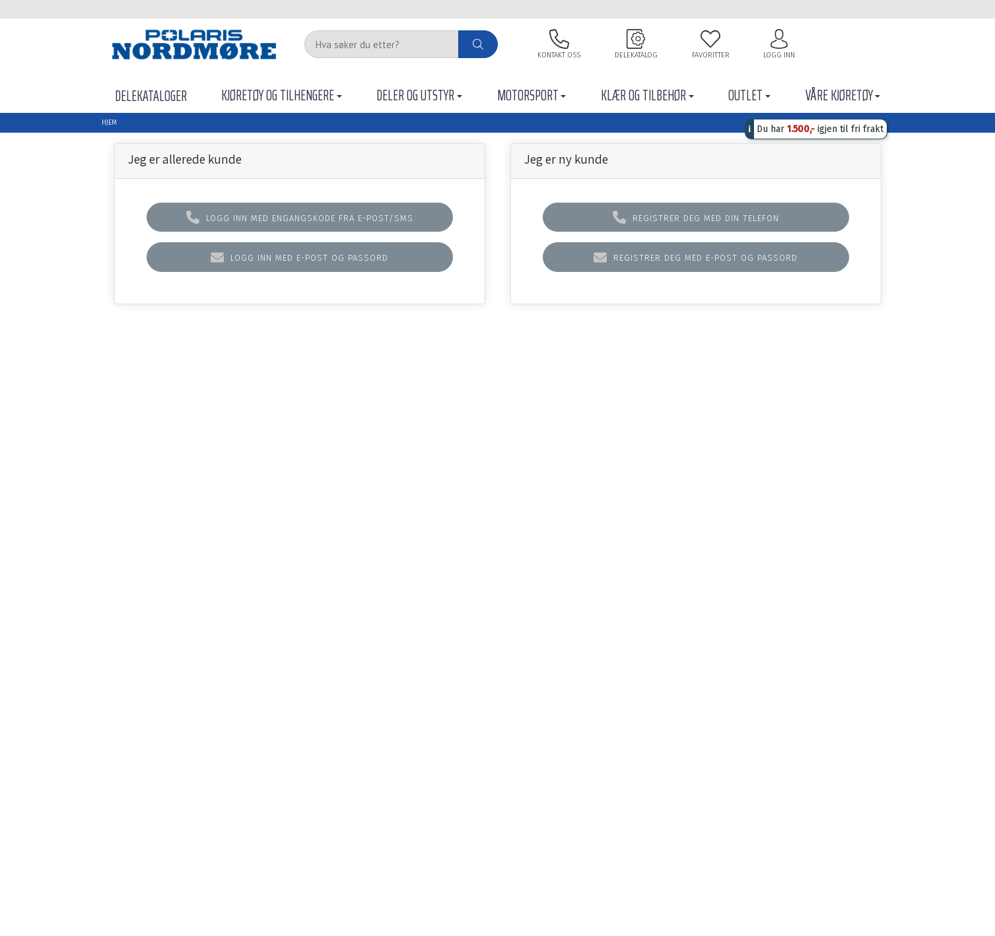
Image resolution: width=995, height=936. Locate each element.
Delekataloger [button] (151, 96)
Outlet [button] (745, 95)
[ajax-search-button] (478, 44)
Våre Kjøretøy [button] (839, 95)
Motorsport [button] (528, 95)
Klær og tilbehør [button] (643, 95)
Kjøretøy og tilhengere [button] (277, 95)
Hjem (109, 123)
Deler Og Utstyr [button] (415, 95)
